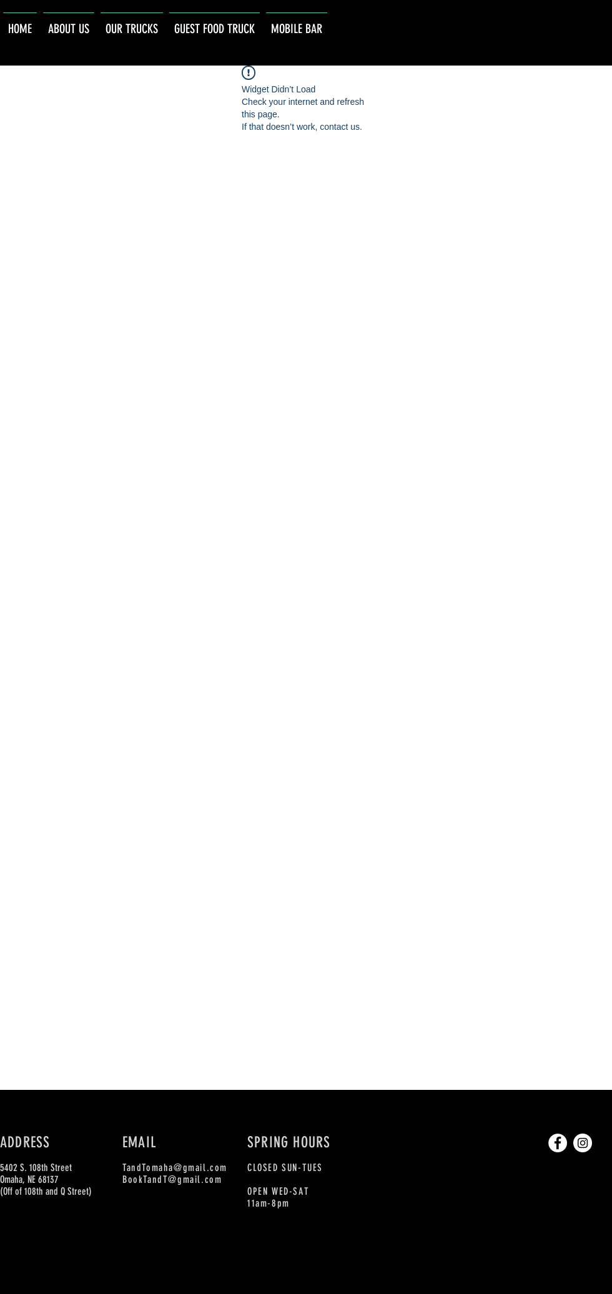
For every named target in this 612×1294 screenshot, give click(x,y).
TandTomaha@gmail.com (174, 1168)
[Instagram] (582, 1143)
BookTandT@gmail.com (172, 1179)
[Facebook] (557, 1143)
